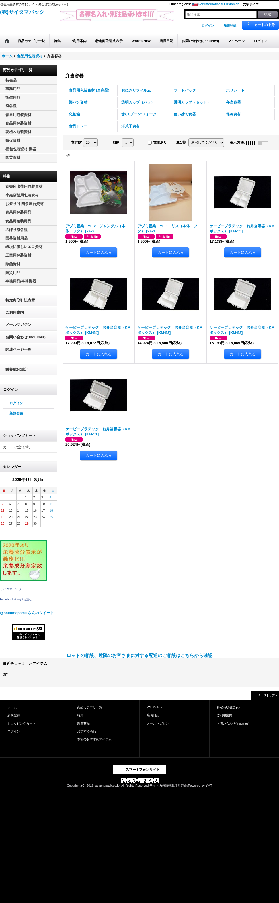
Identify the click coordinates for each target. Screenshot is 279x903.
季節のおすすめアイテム (94, 739)
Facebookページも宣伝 (16, 599)
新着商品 (83, 723)
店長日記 (153, 715)
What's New (155, 707)
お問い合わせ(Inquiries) (25, 337)
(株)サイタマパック (22, 12)
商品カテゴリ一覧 (89, 707)
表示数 (76, 142)
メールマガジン (18, 324)
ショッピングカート (21, 723)
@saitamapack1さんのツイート (27, 613)
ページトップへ (268, 695)
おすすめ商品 (86, 731)
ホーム (12, 707)
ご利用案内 (14, 312)
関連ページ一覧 (18, 349)
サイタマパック (11, 589)
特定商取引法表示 (20, 300)
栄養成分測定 (16, 369)
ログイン (208, 25)
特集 (80, 715)
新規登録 (230, 25)
